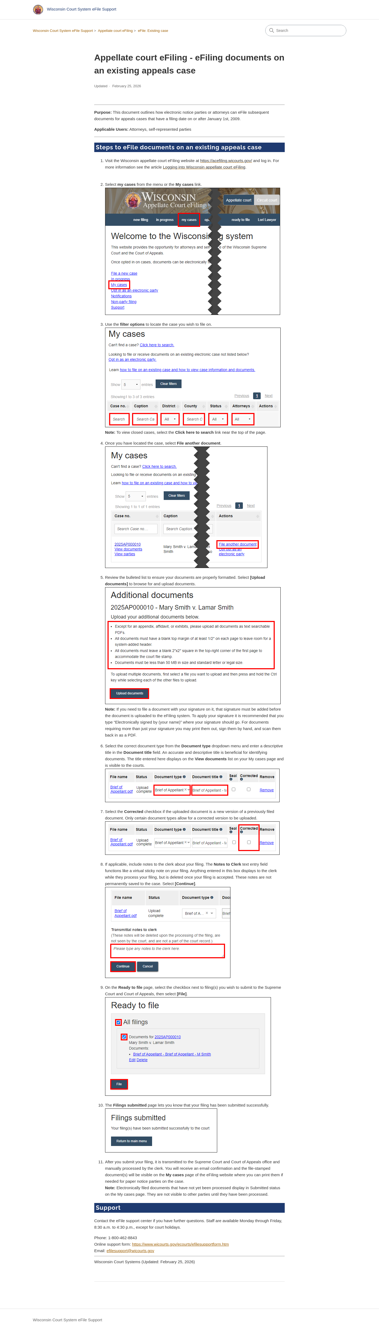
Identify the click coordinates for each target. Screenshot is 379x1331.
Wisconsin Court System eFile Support (63, 31)
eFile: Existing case (153, 31)
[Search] (306, 30)
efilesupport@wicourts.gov (130, 1250)
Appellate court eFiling (115, 31)
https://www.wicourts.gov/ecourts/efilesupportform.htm (180, 1244)
